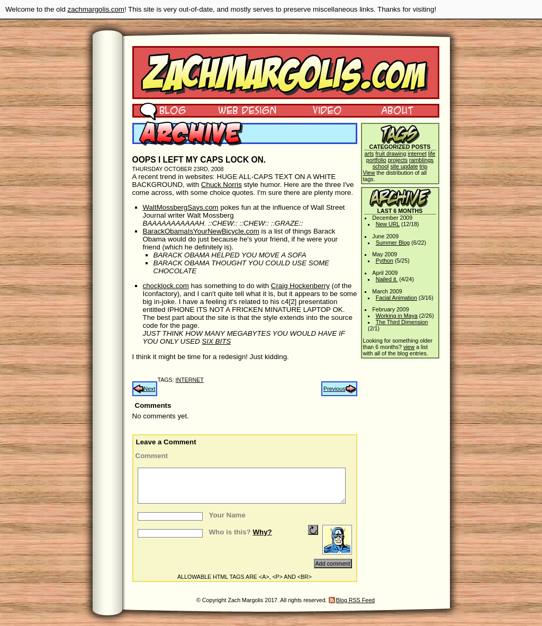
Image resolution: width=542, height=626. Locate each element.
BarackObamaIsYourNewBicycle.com (201, 231)
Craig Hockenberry (300, 286)
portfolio (376, 160)
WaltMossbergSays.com (181, 207)
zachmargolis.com (96, 9)
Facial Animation (396, 297)
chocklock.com (166, 286)
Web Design (239, 109)
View (369, 172)
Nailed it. (387, 279)
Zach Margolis (285, 72)
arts (369, 153)
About (397, 109)
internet (190, 380)
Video (320, 109)
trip (424, 166)
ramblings (421, 160)
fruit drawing (390, 153)
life (432, 153)
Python (384, 260)
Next (150, 389)
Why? (262, 532)
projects (398, 160)
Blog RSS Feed (355, 600)
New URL (388, 224)
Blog (162, 109)
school (381, 166)
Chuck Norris (221, 185)
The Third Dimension (402, 322)
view (408, 347)
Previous (334, 389)
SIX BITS (216, 341)
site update (404, 166)
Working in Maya (397, 315)
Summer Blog (393, 242)
